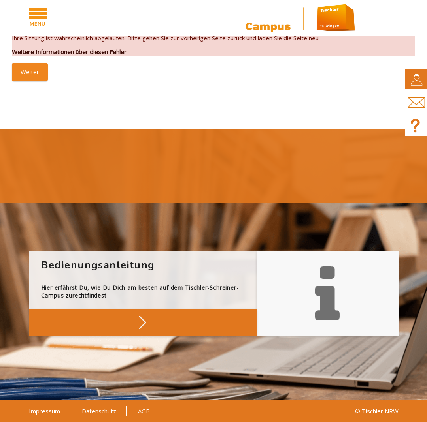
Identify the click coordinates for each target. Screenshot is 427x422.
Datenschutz (99, 411)
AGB (144, 411)
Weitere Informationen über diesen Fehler (69, 52)
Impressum (44, 411)
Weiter (30, 72)
